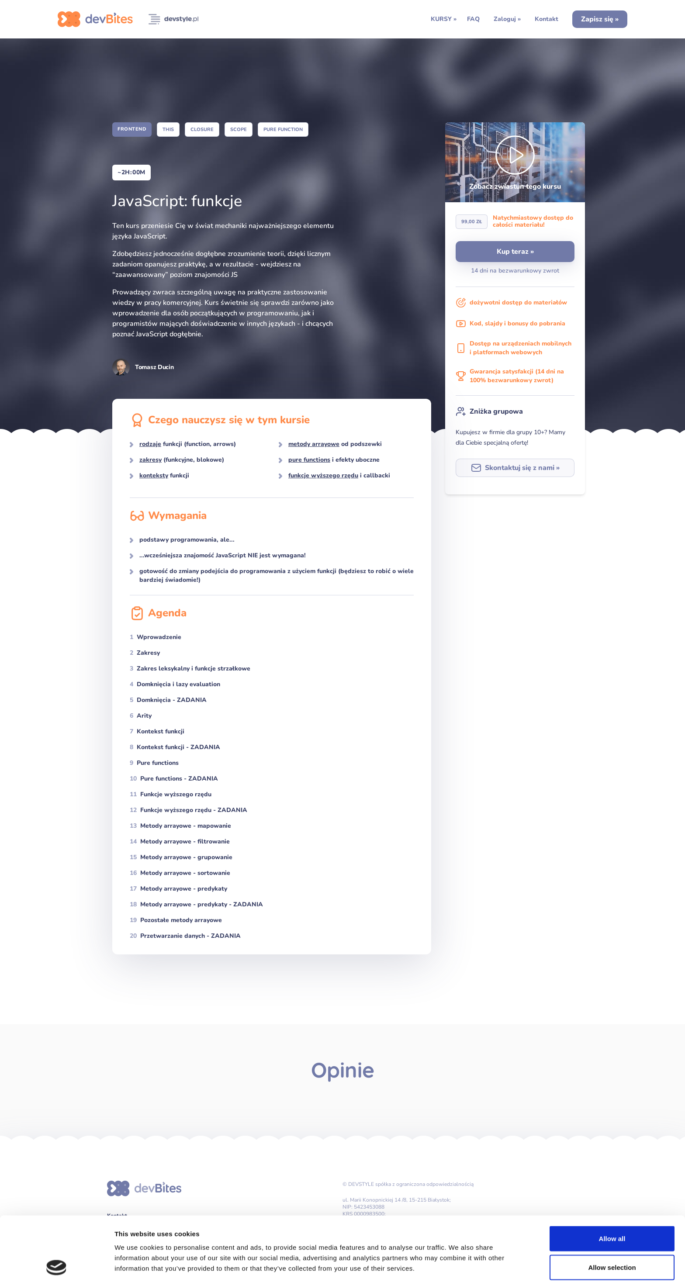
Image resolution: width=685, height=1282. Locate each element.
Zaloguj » (507, 19)
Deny (612, 1231)
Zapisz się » (600, 19)
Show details (458, 1264)
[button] (515, 162)
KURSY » (444, 19)
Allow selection (612, 1203)
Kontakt (546, 19)
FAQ (473, 19)
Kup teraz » (515, 251)
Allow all (612, 1174)
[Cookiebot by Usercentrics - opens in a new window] (56, 1265)
